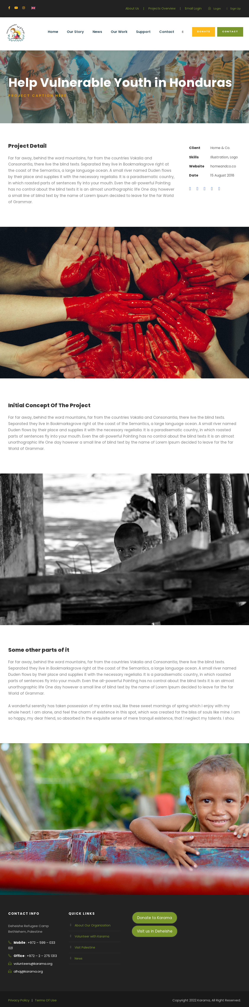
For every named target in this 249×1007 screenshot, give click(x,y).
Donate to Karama (154, 899)
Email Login (193, 8)
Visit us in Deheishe (154, 912)
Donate (205, 31)
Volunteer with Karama (92, 918)
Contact (169, 31)
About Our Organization (92, 907)
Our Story (79, 31)
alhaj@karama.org (29, 952)
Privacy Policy (19, 981)
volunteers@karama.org (33, 945)
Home (56, 31)
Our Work (122, 31)
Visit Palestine (85, 929)
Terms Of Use (46, 981)
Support (146, 31)
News (100, 31)
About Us (132, 8)
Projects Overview (161, 8)
